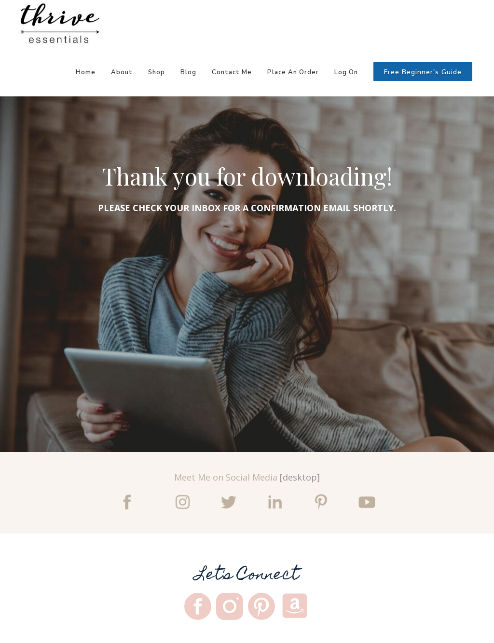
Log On (346, 72)
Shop (156, 72)
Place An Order (293, 72)
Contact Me (232, 72)
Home (86, 72)
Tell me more (100, 381)
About (122, 72)
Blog (188, 72)
